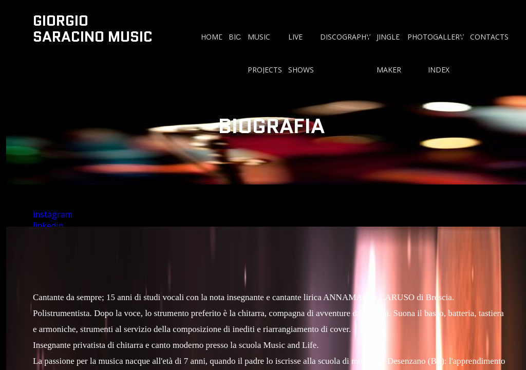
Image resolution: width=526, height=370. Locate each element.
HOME (211, 37)
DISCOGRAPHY (345, 37)
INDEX (438, 70)
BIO (235, 37)
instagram (52, 214)
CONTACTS (489, 37)
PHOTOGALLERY (435, 37)
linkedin (48, 225)
